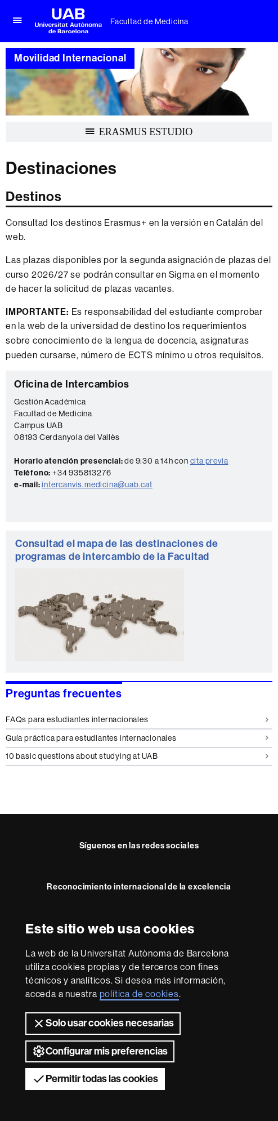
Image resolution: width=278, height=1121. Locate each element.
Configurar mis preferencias (100, 1051)
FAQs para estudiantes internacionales (137, 719)
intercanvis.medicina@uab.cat (97, 484)
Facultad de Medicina (149, 21)
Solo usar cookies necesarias (103, 1023)
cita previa (209, 460)
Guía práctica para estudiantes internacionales (137, 737)
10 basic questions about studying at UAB (137, 755)
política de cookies (139, 994)
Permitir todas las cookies (95, 1079)
